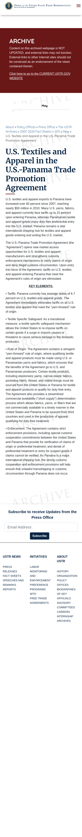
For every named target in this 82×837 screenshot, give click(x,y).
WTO (33, 593)
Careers (63, 611)
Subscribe (39, 535)
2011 (57, 131)
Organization (67, 575)
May (66, 131)
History (63, 571)
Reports (9, 589)
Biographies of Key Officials (66, 594)
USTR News (12, 556)
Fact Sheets (12, 575)
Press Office (47, 127)
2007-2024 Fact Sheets (35, 131)
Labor (34, 566)
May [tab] (41, 106)
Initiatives (38, 556)
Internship (65, 616)
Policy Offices (26, 127)
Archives (64, 620)
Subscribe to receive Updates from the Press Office (42, 514)
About (10, 127)
